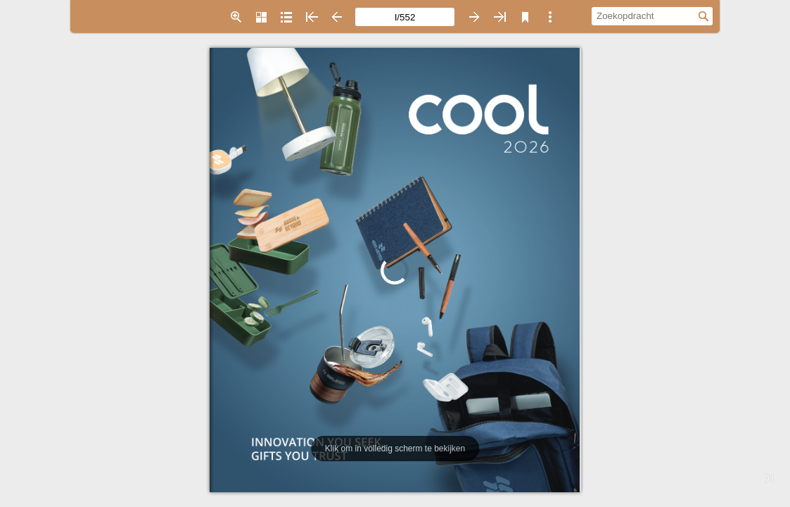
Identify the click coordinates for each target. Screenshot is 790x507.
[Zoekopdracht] (644, 15)
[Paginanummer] (404, 17)
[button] (235, 16)
